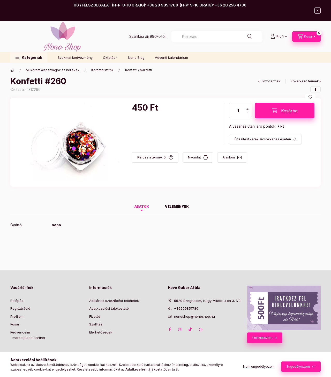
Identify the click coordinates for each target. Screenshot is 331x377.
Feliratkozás (262, 338)
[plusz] (247, 107)
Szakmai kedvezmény (75, 57)
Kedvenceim (20, 332)
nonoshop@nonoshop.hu (194, 316)
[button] (28, 57)
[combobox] (216, 36)
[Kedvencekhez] (310, 97)
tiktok (190, 329)
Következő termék (305, 81)
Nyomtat (194, 157)
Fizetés (95, 316)
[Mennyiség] (238, 110)
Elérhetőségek (100, 332)
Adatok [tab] (141, 206)
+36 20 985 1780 (162, 5)
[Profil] (278, 36)
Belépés (16, 301)
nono (56, 225)
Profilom (17, 316)
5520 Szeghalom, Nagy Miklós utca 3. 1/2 (207, 301)
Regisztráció (20, 308)
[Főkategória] (12, 70)
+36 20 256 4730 (230, 5)
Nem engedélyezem (259, 366)
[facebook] (315, 89)
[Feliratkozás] (265, 139)
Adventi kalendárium (171, 57)
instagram (180, 329)
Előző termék (270, 81)
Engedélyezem (298, 366)
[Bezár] (317, 11)
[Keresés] (249, 36)
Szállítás (95, 324)
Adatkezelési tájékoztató (109, 308)
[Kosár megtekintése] (306, 36)
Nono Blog (136, 57)
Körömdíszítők (102, 70)
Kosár (14, 324)
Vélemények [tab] (177, 206)
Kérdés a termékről (151, 157)
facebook (169, 329)
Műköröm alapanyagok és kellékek (52, 70)
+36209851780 (186, 308)
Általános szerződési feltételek (114, 301)
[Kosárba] (284, 110)
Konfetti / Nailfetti (138, 70)
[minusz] (247, 114)
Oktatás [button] (109, 57)
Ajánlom (229, 157)
